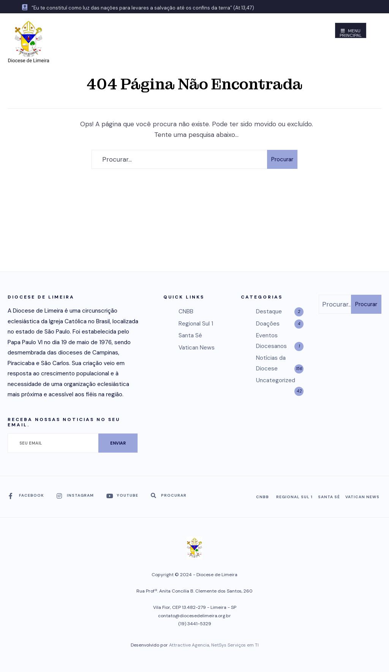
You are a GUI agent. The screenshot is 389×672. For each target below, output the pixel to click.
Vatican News (197, 347)
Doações (268, 323)
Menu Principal (351, 33)
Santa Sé (190, 335)
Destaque (269, 311)
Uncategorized (275, 380)
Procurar (282, 159)
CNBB (186, 311)
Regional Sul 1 (196, 323)
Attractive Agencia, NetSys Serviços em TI (214, 645)
